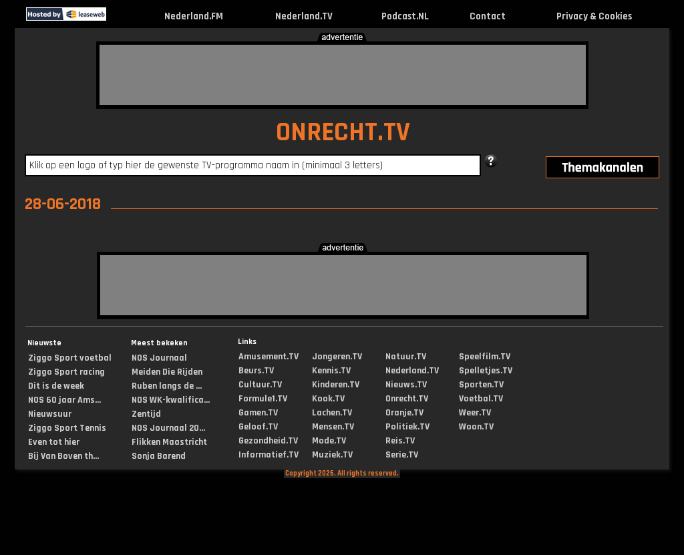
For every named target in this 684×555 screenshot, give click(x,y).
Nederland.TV (304, 16)
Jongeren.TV (337, 357)
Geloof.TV (258, 427)
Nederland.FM (193, 16)
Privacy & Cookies (594, 16)
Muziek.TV (332, 455)
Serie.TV (401, 455)
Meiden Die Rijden (167, 372)
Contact (488, 16)
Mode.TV (329, 441)
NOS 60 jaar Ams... (64, 400)
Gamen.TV (258, 413)
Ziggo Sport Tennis (67, 428)
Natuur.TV (405, 357)
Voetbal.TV (481, 399)
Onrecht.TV (406, 399)
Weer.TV (475, 413)
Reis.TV (400, 441)
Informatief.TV (268, 455)
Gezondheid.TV (268, 441)
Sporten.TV (481, 385)
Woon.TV (476, 427)
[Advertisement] (343, 75)
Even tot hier (53, 442)
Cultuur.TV (260, 385)
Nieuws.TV (406, 385)
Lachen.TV (332, 413)
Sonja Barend (159, 456)
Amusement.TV (268, 357)
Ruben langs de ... (167, 386)
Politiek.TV (407, 427)
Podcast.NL (405, 16)
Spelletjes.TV (485, 371)
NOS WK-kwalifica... (171, 400)
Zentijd (146, 414)
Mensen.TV (333, 427)
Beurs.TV (256, 371)
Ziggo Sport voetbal (70, 358)
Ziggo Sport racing (66, 372)
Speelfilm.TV (484, 357)
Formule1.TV (262, 399)
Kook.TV (328, 399)
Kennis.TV (331, 371)
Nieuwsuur (49, 414)
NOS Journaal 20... (168, 428)
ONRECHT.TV (343, 133)
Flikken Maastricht (169, 442)
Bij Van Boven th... (63, 456)
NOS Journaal (159, 358)
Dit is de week (56, 386)
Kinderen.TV (335, 385)
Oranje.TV (404, 413)
